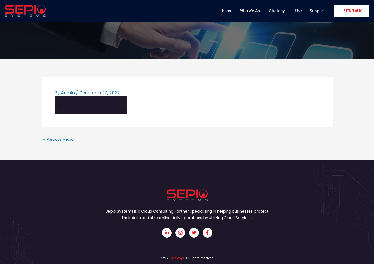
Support (317, 10)
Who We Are (250, 10)
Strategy (278, 10)
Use (298, 10)
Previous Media (58, 139)
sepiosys (177, 258)
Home (227, 10)
